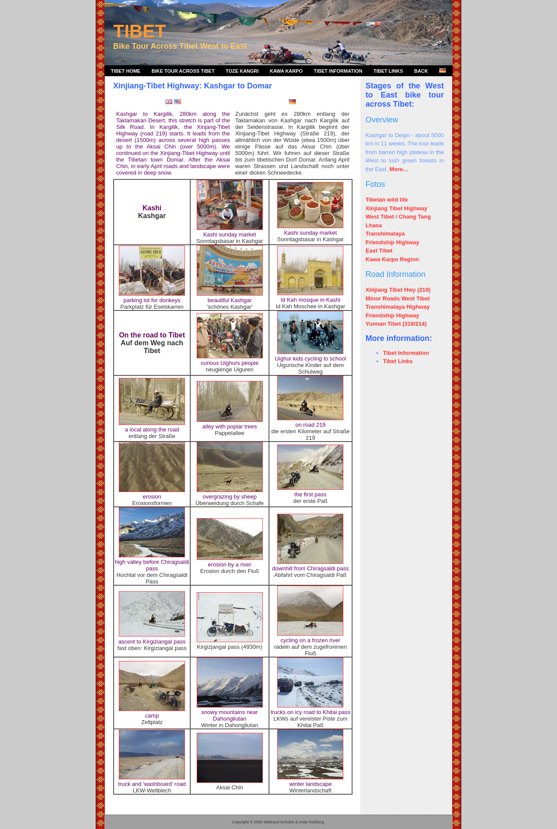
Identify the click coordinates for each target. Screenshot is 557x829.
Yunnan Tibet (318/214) (396, 323)
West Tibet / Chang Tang (398, 216)
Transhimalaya (385, 233)
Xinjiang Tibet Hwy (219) (398, 289)
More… (399, 169)
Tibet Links (388, 71)
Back (421, 71)
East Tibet (379, 250)
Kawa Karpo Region (392, 259)
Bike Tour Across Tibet (183, 71)
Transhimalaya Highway (397, 306)
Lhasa (374, 225)
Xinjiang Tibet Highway (396, 208)
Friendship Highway (392, 242)
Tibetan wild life (387, 199)
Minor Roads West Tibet (398, 298)
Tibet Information (338, 71)
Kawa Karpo (286, 71)
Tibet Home (126, 71)
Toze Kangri (242, 71)
